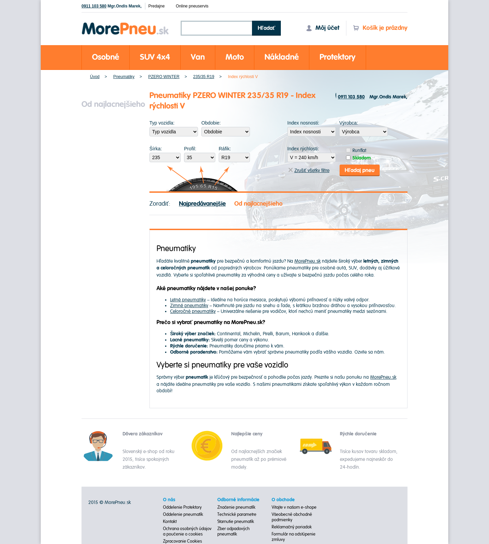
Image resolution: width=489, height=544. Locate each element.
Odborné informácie (238, 500)
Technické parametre (236, 514)
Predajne (156, 6)
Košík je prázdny (380, 28)
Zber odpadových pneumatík (233, 531)
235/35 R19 (203, 76)
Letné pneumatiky (188, 300)
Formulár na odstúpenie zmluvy (293, 536)
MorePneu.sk (307, 261)
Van (198, 57)
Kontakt (170, 521)
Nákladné (282, 57)
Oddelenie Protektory (182, 507)
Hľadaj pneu (360, 170)
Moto (234, 57)
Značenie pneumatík (236, 507)
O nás (169, 500)
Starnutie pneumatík (235, 521)
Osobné (105, 57)
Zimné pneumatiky (189, 305)
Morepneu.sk (125, 23)
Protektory (338, 57)
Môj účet (322, 28)
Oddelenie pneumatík (183, 514)
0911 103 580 (94, 6)
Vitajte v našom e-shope (294, 507)
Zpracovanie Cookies (182, 541)
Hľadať (266, 28)
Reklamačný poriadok (292, 527)
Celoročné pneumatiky (193, 311)
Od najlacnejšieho (258, 204)
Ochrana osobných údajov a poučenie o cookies (187, 531)
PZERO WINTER (163, 76)
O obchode (283, 500)
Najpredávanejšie (202, 204)
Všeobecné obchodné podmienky (292, 517)
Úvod (94, 76)
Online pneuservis (192, 6)
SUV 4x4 (155, 57)
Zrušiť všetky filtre (308, 170)
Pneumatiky (123, 76)
